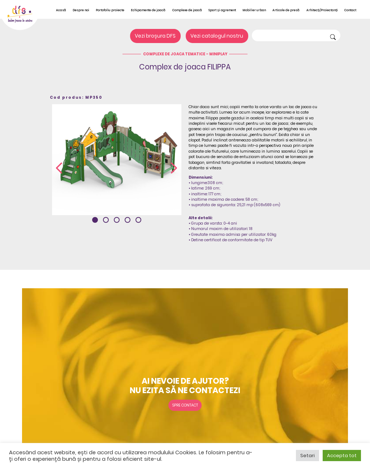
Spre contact (185, 405)
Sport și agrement (222, 10)
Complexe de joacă (187, 10)
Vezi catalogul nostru (216, 36)
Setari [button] (307, 455)
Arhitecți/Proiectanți (322, 10)
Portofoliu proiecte (110, 10)
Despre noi (81, 10)
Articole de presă (286, 10)
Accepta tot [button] (342, 455)
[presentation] (59, 168)
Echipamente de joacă (148, 10)
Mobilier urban (254, 10)
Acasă (61, 10)
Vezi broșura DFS (155, 36)
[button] (95, 220)
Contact (350, 10)
